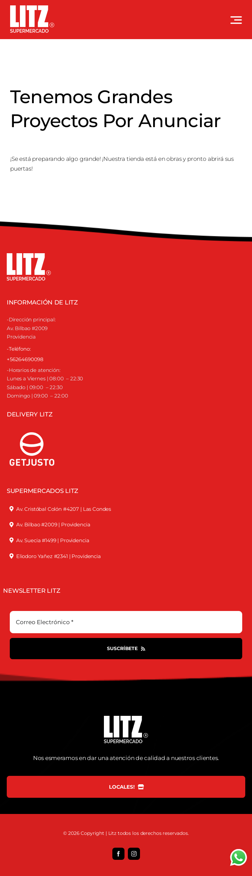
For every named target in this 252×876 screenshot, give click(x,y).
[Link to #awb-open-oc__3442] (236, 20)
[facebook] (118, 854)
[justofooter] (32, 424)
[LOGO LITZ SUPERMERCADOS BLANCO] (32, 8)
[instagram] (134, 854)
